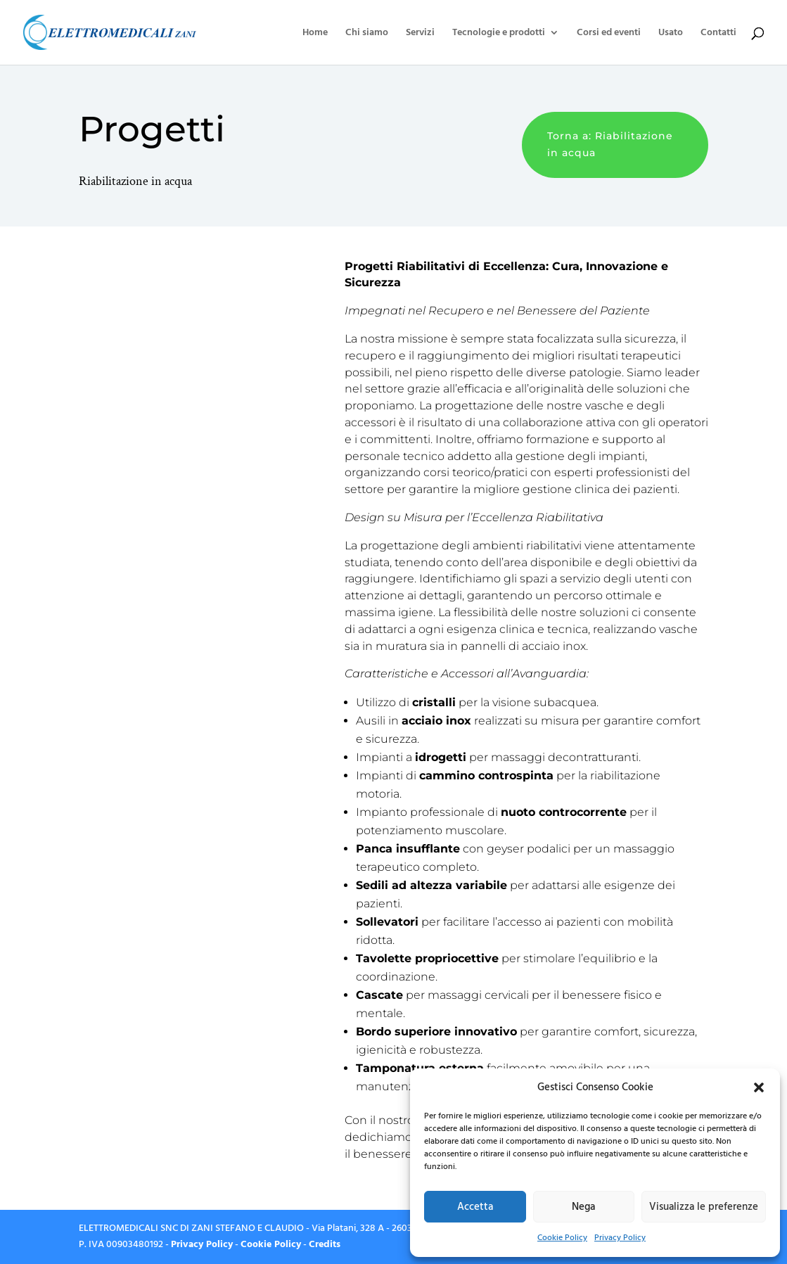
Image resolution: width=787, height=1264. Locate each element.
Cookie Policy (562, 1238)
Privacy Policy (620, 1238)
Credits (324, 1244)
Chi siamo (366, 33)
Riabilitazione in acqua (135, 181)
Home (315, 33)
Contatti (718, 33)
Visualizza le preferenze (703, 1206)
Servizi (420, 33)
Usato (670, 33)
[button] (759, 1087)
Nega (583, 1206)
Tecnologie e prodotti (498, 33)
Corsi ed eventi (609, 33)
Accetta (475, 1206)
